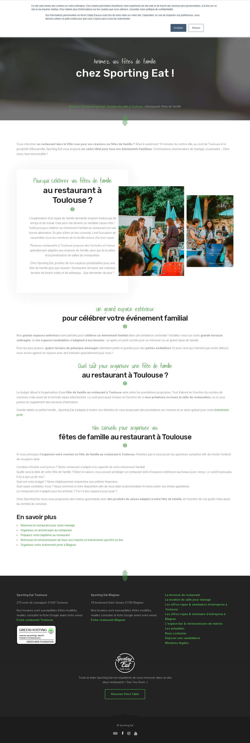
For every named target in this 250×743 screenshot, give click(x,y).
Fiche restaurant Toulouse (35, 620)
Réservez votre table (125, 694)
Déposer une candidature (182, 638)
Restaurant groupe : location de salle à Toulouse (112, 106)
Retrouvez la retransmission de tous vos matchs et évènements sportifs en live (72, 540)
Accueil (73, 106)
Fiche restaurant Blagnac (108, 620)
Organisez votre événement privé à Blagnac (48, 545)
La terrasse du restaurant (182, 595)
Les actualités (174, 628)
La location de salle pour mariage (188, 599)
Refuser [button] (196, 28)
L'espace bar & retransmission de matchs (194, 623)
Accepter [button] (178, 28)
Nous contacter (176, 633)
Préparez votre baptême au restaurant (45, 535)
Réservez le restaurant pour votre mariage (48, 525)
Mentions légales (177, 643)
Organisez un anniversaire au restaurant (46, 530)
